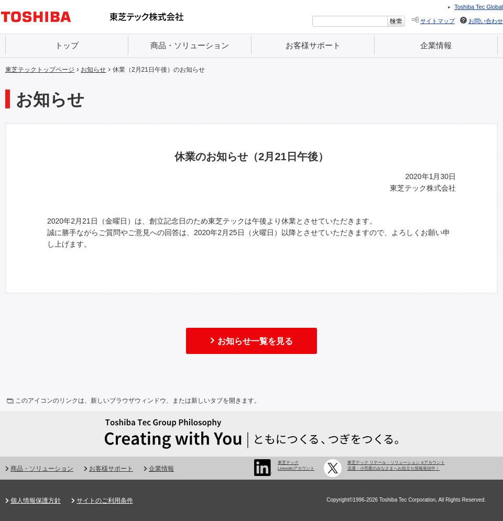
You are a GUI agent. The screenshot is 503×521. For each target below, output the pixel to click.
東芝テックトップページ (39, 69)
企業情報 (436, 45)
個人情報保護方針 (35, 500)
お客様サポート (313, 45)
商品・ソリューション (189, 45)
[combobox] (350, 21)
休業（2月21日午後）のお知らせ (159, 69)
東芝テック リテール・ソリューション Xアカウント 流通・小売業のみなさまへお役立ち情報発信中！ (396, 465)
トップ (67, 45)
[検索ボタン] (396, 21)
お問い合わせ (485, 21)
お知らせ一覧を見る (255, 341)
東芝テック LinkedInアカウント (296, 465)
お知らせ (93, 69)
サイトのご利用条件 (104, 500)
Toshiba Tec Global (478, 7)
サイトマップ (437, 21)
